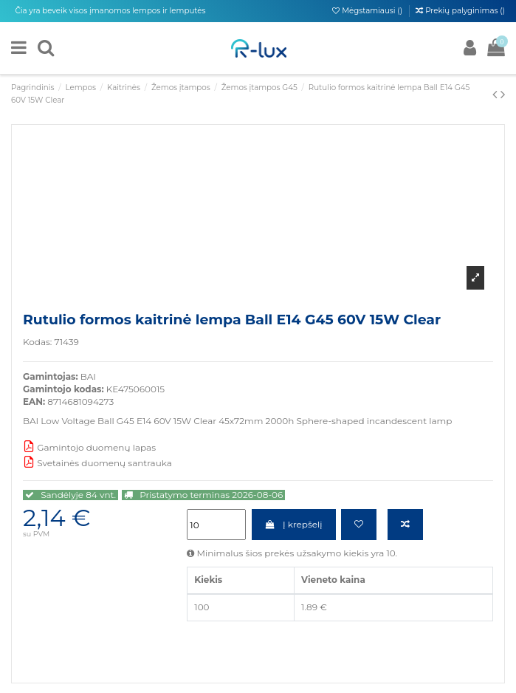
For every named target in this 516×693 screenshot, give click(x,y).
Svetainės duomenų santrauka (97, 462)
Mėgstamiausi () (368, 11)
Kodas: (37, 341)
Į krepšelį (294, 524)
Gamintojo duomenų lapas (89, 447)
